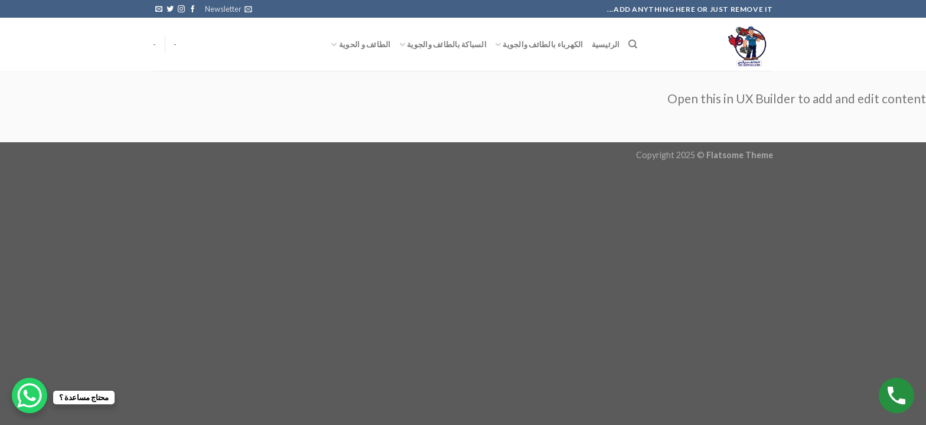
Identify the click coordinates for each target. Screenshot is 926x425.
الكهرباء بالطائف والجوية (539, 44)
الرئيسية (606, 44)
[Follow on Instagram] (181, 9)
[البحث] (632, 44)
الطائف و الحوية (360, 44)
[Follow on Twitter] (170, 9)
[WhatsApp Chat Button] (29, 395)
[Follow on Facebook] (192, 9)
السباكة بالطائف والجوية (443, 44)
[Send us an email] (158, 9)
